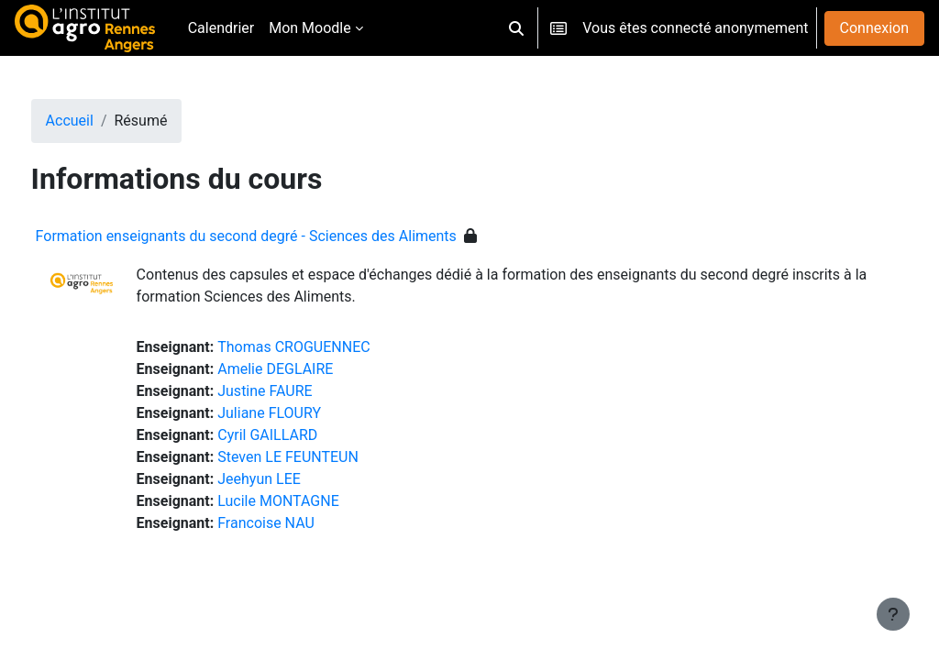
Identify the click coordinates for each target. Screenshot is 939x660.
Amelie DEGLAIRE (310, 369)
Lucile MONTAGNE (313, 501)
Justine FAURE (299, 391)
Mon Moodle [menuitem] (310, 28)
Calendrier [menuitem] (221, 28)
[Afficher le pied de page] (893, 614)
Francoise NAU (300, 523)
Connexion (874, 28)
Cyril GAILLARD (302, 435)
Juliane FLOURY (304, 413)
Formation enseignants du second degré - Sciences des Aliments (280, 236)
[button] (516, 28)
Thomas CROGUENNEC (328, 347)
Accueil (103, 120)
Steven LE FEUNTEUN (322, 457)
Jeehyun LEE (294, 479)
